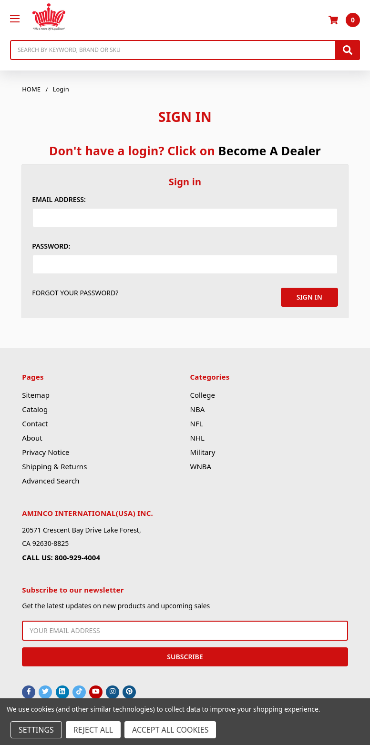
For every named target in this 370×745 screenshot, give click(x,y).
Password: (51, 246)
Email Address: (59, 199)
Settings (36, 730)
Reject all (93, 730)
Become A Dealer (269, 150)
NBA (197, 408)
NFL (196, 422)
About (32, 437)
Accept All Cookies (170, 730)
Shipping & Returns (54, 465)
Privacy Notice (45, 451)
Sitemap (36, 394)
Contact (35, 422)
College (202, 394)
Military (202, 451)
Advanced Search (50, 479)
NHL (197, 437)
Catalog (35, 408)
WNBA (200, 465)
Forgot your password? (75, 292)
